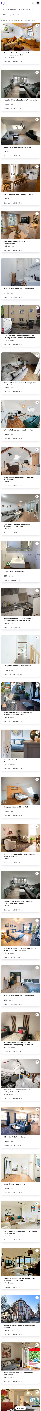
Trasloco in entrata (9, 9)
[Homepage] (2, 3)
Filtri (4, 15)
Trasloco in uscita (25, 9)
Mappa (20, 1408)
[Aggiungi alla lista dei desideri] (37, 25)
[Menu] (38, 3)
